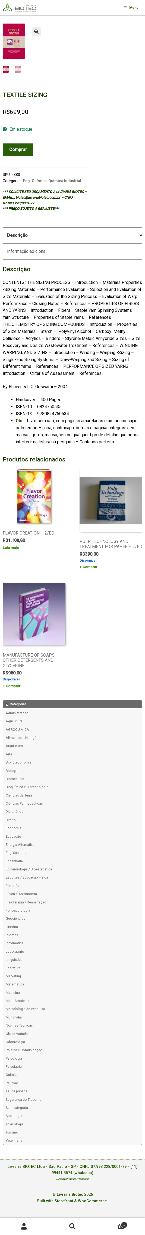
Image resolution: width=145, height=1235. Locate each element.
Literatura (13, 968)
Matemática (15, 984)
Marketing (13, 976)
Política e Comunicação (24, 1050)
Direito (11, 820)
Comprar (18, 149)
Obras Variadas (18, 1034)
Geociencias (15, 918)
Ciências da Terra (19, 795)
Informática (15, 943)
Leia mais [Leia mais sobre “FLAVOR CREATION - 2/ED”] (11, 547)
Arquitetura (14, 746)
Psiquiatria (14, 1066)
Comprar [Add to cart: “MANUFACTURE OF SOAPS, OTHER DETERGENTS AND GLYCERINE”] (13, 686)
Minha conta (24, 1226)
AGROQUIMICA (17, 730)
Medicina (13, 993)
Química (12, 1075)
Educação (13, 836)
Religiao (12, 1083)
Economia (13, 828)
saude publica (16, 1091)
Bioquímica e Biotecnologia (27, 787)
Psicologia (14, 1058)
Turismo (12, 1132)
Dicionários (14, 812)
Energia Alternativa (20, 845)
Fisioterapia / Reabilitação (26, 902)
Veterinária (14, 1140)
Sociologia (14, 1116)
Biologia (12, 771)
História (12, 927)
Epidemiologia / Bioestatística (29, 869)
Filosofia (12, 886)
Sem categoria (17, 1108)
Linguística (14, 960)
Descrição (17, 235)
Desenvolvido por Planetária (72, 1178)
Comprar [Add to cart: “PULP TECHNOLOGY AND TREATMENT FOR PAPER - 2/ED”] (90, 567)
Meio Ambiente (18, 1001)
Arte (9, 754)
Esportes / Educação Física (27, 877)
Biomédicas (15, 779)
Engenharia (14, 861)
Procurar (72, 1226)
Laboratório (15, 951)
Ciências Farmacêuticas (24, 803)
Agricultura (14, 721)
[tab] (72, 236)
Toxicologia (15, 1124)
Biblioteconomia (18, 762)
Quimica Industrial (64, 181)
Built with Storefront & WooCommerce (72, 1201)
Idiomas (12, 935)
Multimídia (14, 1017)
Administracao (17, 713)
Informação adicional (26, 251)
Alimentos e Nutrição (22, 738)
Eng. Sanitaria (16, 853)
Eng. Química (35, 181)
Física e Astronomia (21, 894)
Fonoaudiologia (18, 910)
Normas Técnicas (19, 1025)
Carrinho (112, 1223)
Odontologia (15, 1042)
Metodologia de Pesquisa (25, 1009)
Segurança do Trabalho (24, 1100)
